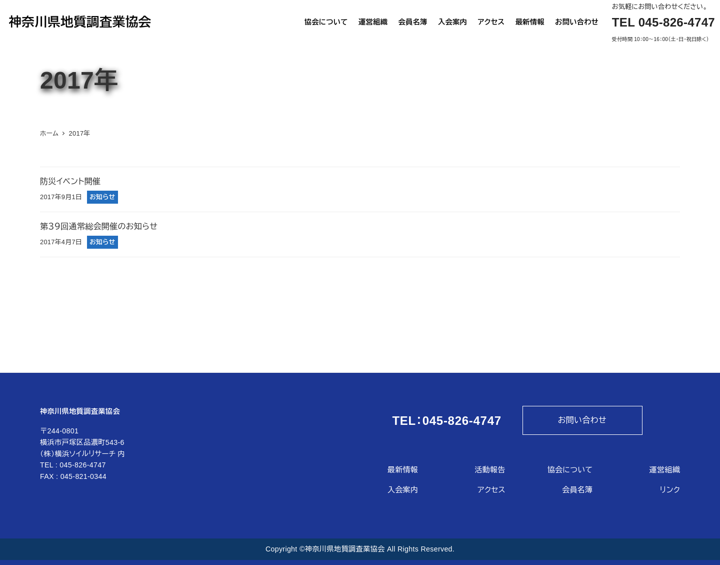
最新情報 (403, 469)
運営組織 (665, 469)
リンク (670, 489)
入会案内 (403, 489)
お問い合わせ (582, 420)
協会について (570, 469)
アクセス (492, 489)
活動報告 (490, 469)
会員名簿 (577, 489)
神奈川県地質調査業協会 (79, 22)
